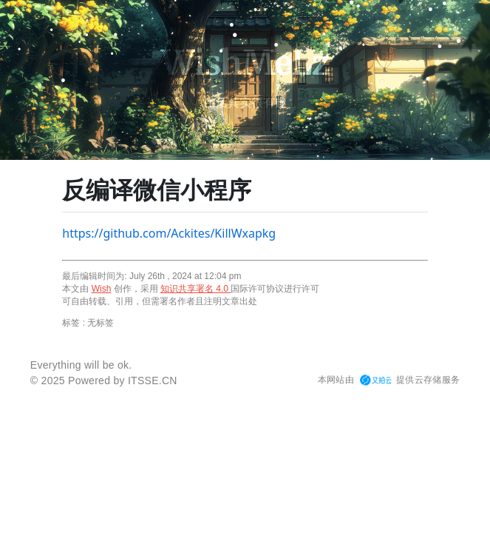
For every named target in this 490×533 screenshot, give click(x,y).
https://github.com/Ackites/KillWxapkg (169, 233)
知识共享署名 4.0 (195, 289)
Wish (102, 289)
